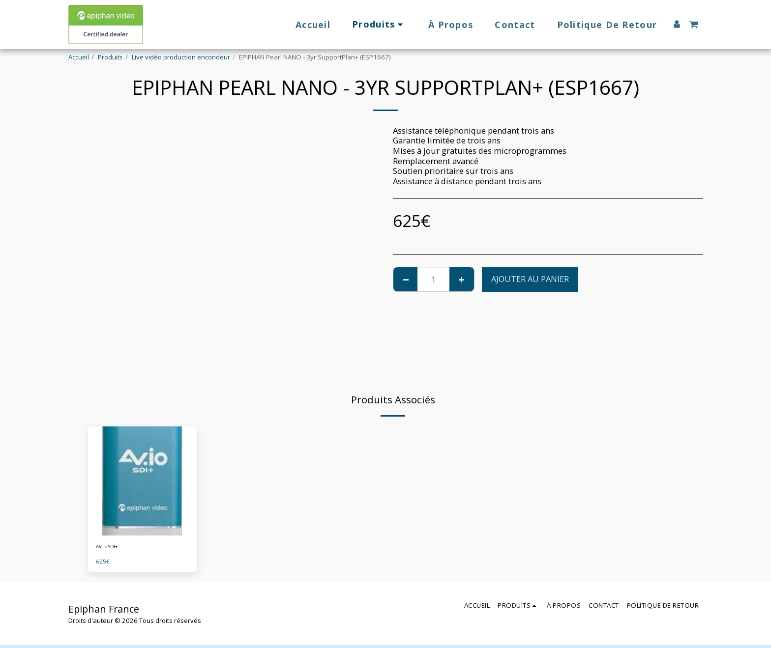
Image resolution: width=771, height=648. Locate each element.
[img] (142, 480)
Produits (110, 57)
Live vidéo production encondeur (181, 57)
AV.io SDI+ (110, 547)
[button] (693, 24)
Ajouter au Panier (530, 278)
